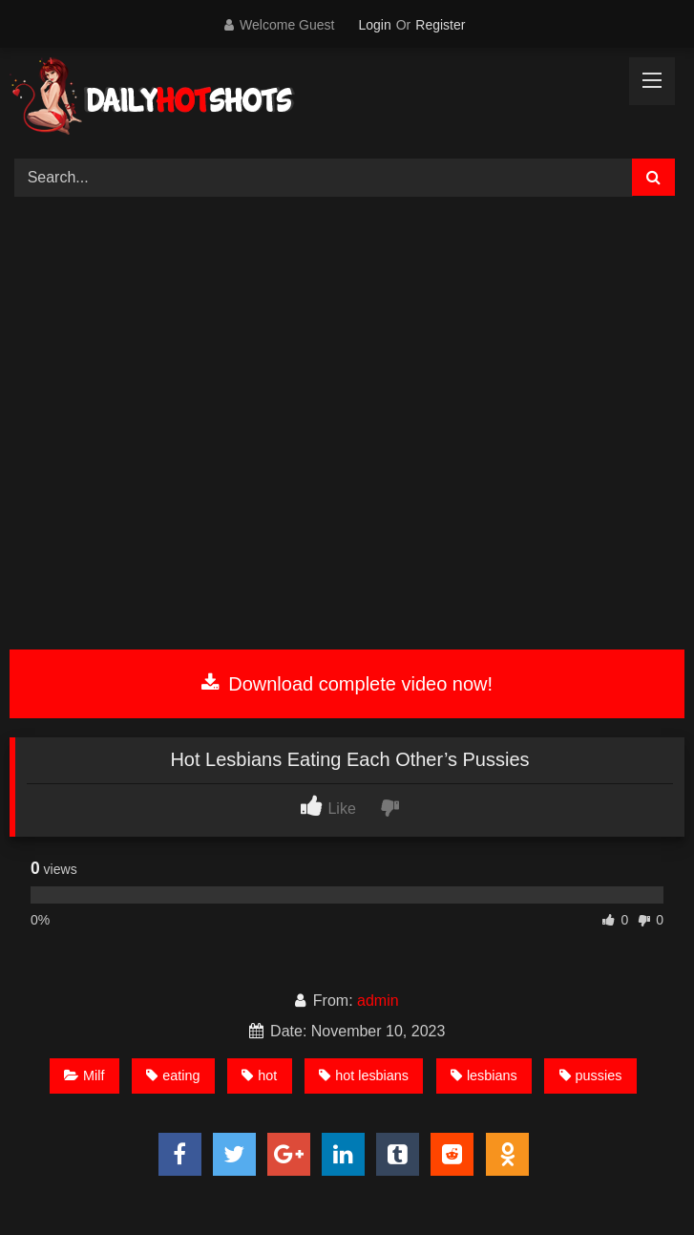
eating (173, 1075)
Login (374, 24)
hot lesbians (364, 1075)
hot (259, 1075)
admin (378, 1000)
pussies (590, 1075)
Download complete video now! (347, 683)
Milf (84, 1075)
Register (440, 24)
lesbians (484, 1075)
